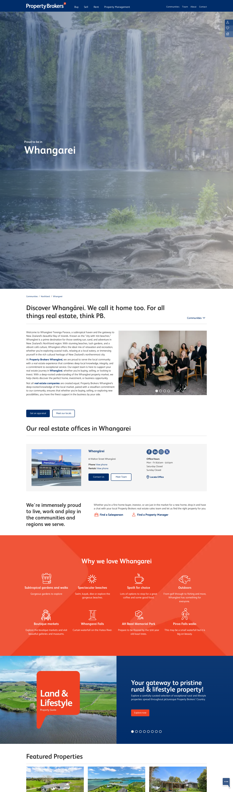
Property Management (117, 7)
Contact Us (98, 477)
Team (185, 7)
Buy (76, 7)
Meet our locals (63, 413)
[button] (156, 391)
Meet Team (121, 477)
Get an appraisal (38, 413)
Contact (203, 7)
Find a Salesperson (111, 514)
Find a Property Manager (152, 514)
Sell (86, 7)
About (193, 7)
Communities (173, 7)
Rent (96, 7)
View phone (101, 465)
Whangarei (57, 296)
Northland (45, 296)
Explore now (140, 713)
